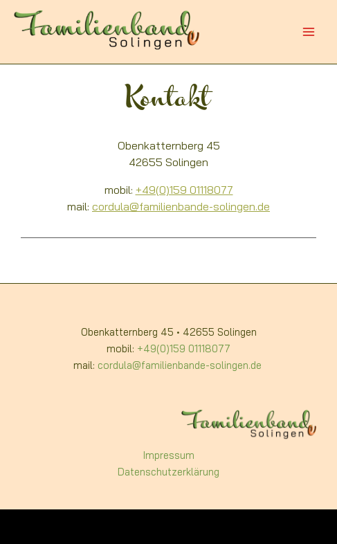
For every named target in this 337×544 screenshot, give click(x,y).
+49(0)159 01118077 (184, 191)
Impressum (168, 456)
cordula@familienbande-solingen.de (181, 207)
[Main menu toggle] (308, 31)
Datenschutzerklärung (168, 473)
